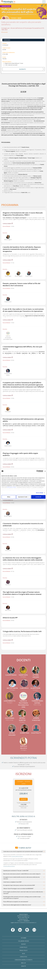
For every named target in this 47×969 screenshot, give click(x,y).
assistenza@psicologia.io (17, 856)
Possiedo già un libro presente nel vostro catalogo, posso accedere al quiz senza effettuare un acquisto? (22, 897)
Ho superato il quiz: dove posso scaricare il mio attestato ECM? (19, 885)
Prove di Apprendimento (23, 834)
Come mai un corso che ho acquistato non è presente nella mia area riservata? (23, 851)
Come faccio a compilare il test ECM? (12, 882)
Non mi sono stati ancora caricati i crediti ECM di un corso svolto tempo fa (21, 874)
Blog (23, 953)
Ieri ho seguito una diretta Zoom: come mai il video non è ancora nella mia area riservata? (23, 892)
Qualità (23, 966)
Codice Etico (23, 956)
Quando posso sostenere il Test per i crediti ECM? (15, 870)
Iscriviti (22, 69)
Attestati (23, 820)
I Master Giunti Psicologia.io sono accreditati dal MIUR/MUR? (18, 888)
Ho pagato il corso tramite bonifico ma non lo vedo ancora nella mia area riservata (21, 877)
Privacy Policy (23, 950)
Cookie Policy (23, 947)
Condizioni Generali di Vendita (23, 959)
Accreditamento (23, 828)
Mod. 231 (23, 963)
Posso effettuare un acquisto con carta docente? (15, 901)
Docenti (23, 944)
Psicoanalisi (5, 32)
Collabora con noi (23, 941)
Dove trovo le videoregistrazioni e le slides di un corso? (17, 905)
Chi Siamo (23, 938)
